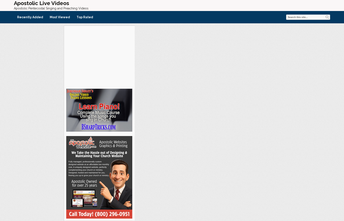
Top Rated (85, 17)
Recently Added (30, 17)
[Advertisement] (99, 56)
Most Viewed (60, 17)
